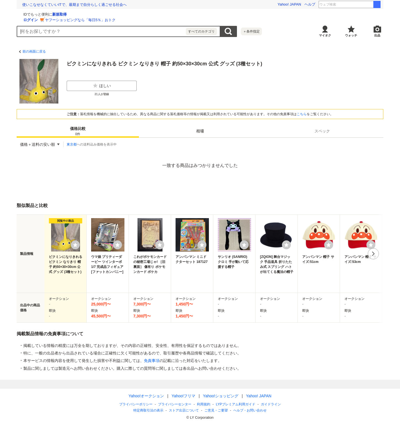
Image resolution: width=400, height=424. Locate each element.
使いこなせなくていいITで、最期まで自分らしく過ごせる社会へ (74, 5)
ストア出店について (184, 410)
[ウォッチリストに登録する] (75, 244)
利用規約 (203, 404)
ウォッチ (351, 35)
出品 (377, 35)
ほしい (101, 85)
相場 (200, 131)
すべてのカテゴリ (201, 31)
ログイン (96, 20)
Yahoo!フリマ (183, 396)
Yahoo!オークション (146, 396)
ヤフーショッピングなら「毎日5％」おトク (146, 20)
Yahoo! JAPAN (289, 4)
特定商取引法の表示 (148, 410)
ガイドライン (271, 404)
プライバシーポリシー (135, 404)
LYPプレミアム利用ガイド (235, 404)
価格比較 (78, 131)
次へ (373, 253)
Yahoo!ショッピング (220, 396)
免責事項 (151, 360)
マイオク (325, 35)
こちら (302, 114)
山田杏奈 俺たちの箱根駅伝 (358, 4)
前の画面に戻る (34, 51)
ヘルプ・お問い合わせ (250, 410)
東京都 (72, 144)
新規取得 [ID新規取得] (125, 14)
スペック (322, 131)
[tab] (78, 131)
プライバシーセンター (174, 404)
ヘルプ (309, 4)
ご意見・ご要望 (216, 410)
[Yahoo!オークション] (52, 13)
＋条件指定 (251, 31)
